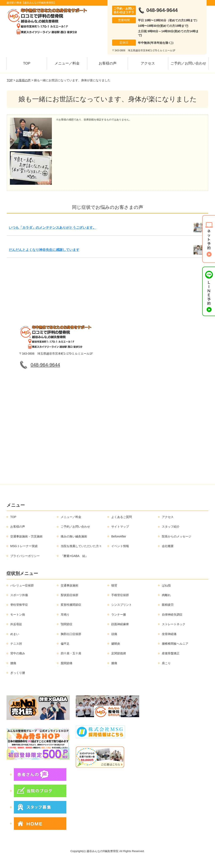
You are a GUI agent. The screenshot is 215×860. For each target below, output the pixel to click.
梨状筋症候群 (69, 595)
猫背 (114, 585)
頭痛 (114, 634)
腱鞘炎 (115, 643)
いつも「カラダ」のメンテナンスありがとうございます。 (52, 227)
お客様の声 (108, 63)
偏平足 (65, 643)
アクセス (148, 63)
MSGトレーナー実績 (24, 546)
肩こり (166, 663)
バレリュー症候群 (22, 585)
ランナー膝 (118, 614)
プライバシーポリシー (25, 556)
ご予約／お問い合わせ (188, 63)
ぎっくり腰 (17, 672)
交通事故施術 (69, 585)
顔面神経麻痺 (120, 624)
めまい (14, 634)
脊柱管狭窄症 (19, 604)
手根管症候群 (120, 595)
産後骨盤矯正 (171, 653)
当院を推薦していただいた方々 (81, 546)
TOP (26, 63)
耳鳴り (65, 614)
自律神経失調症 (172, 614)
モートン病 (17, 614)
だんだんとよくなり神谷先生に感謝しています (44, 250)
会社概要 (168, 546)
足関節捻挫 (118, 653)
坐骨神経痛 (169, 634)
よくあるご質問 (121, 517)
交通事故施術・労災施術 (26, 536)
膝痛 (114, 663)
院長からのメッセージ (176, 536)
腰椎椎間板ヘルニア (175, 643)
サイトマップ (120, 526)
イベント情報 (120, 546)
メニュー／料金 (67, 63)
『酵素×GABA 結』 (74, 556)
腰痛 (13, 663)
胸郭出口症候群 (71, 634)
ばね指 (166, 585)
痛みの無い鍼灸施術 (74, 536)
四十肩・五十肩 (71, 653)
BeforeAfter (118, 536)
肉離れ (166, 595)
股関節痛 (66, 663)
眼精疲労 (168, 604)
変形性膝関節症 (71, 604)
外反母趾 (16, 624)
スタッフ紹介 (171, 526)
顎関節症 (66, 624)
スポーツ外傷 (19, 595)
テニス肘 (16, 643)
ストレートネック (173, 624)
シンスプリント (121, 604)
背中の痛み (17, 653)
